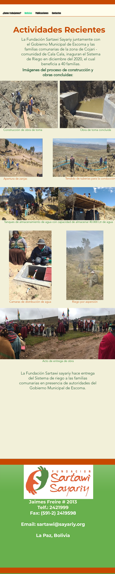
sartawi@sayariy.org (61, 524)
